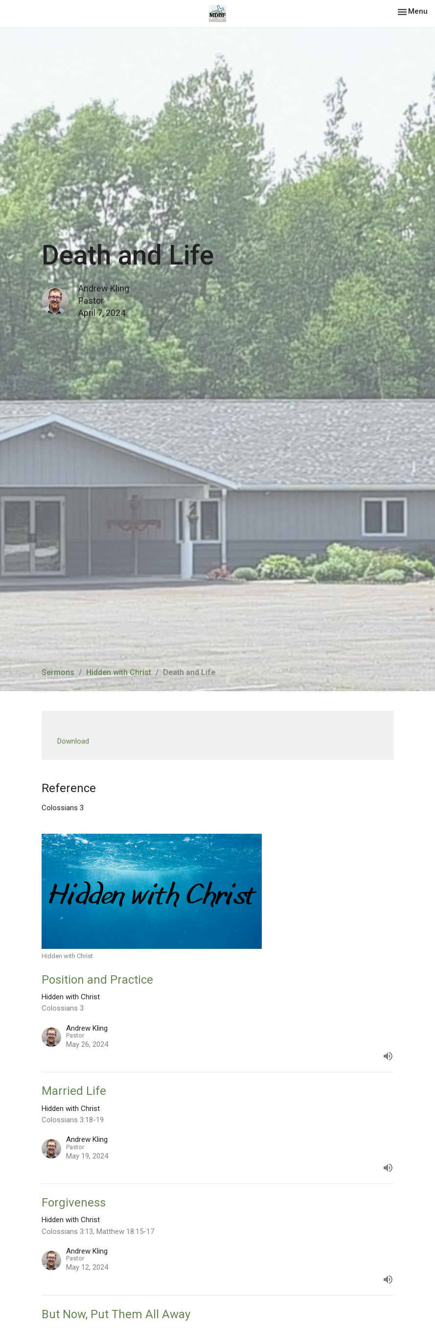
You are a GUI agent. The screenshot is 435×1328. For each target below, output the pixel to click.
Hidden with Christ (118, 672)
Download (73, 741)
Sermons (58, 672)
